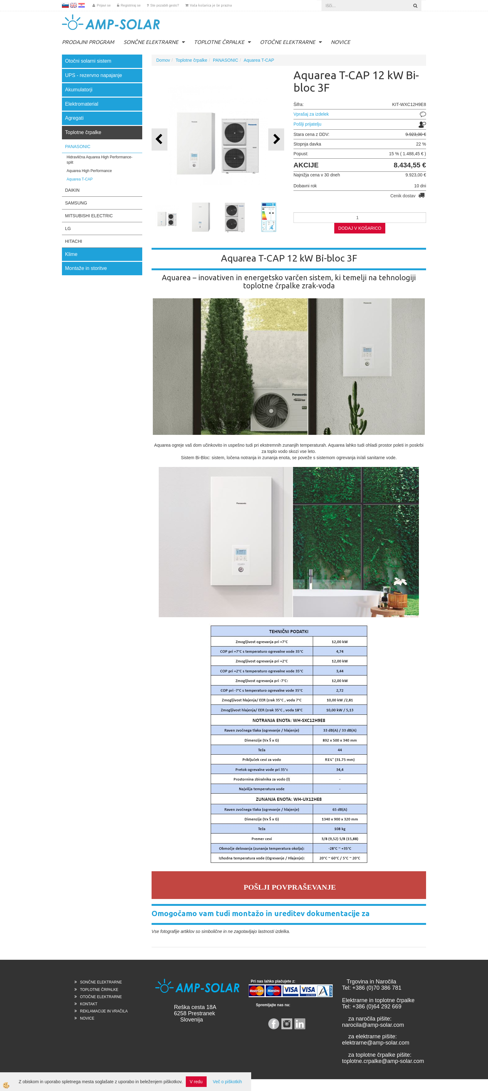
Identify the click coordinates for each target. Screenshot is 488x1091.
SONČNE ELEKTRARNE (151, 42)
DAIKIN (72, 190)
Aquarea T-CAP (80, 179)
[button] (276, 139)
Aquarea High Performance (89, 171)
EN (73, 5)
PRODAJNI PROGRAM (88, 42)
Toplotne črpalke (191, 60)
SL (65, 5)
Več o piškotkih (227, 1081)
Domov (163, 60)
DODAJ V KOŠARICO (359, 228)
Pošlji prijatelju (307, 124)
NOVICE (340, 42)
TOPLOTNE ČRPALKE (219, 42)
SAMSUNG (76, 202)
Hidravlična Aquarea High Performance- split (99, 160)
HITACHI (73, 241)
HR (81, 5)
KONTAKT (88, 1004)
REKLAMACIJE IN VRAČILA (104, 1011)
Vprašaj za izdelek (311, 114)
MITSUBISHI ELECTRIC (89, 215)
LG (68, 228)
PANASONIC (77, 146)
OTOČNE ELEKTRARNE (287, 42)
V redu (196, 1081)
